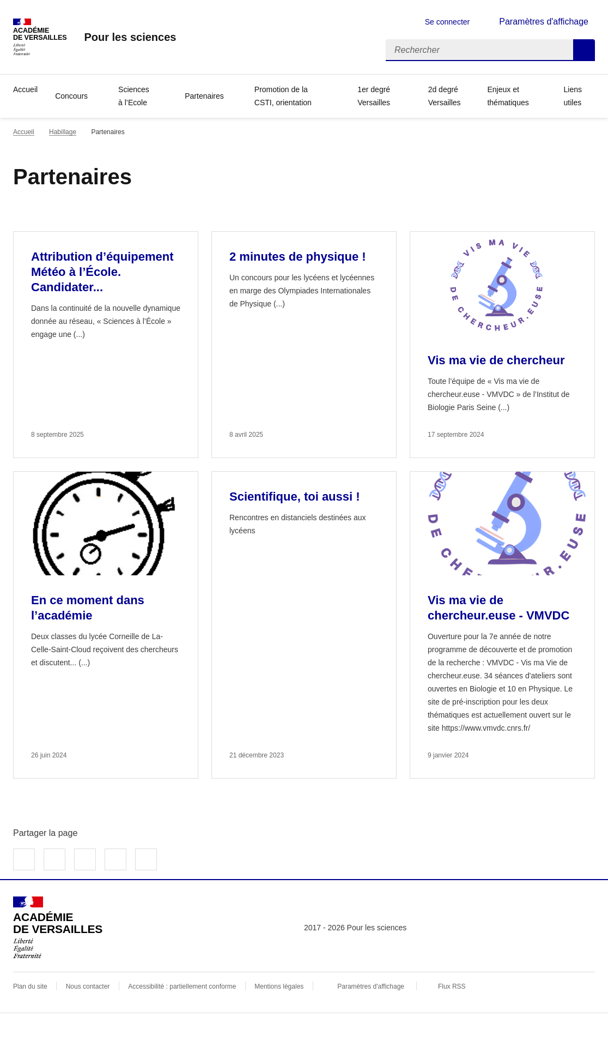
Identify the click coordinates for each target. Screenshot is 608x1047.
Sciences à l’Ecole (133, 96)
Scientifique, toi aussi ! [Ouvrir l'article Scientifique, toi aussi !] (294, 496)
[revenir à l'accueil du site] (130, 37)
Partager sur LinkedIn (85, 859)
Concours (71, 96)
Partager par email (115, 859)
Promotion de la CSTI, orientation (283, 96)
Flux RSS (452, 986)
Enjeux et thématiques (507, 96)
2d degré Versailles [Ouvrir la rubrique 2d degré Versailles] (444, 96)
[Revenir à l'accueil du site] (57, 927)
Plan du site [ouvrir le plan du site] (30, 986)
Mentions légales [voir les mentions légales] (278, 986)
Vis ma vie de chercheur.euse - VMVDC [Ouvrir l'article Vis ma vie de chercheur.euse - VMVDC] (498, 607)
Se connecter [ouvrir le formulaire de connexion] (447, 21)
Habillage (62, 132)
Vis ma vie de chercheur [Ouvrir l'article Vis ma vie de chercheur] (496, 360)
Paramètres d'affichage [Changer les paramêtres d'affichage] (543, 21)
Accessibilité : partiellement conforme (182, 986)
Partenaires (204, 96)
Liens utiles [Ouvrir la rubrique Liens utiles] (573, 96)
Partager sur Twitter (54, 859)
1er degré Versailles (373, 96)
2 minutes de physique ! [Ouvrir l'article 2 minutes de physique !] (297, 256)
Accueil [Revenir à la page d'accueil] (25, 89)
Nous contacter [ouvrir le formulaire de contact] (88, 986)
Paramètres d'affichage (370, 986)
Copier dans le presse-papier (146, 859)
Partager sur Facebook (24, 859)
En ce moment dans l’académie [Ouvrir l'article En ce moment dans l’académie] (87, 607)
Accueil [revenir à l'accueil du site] (23, 132)
